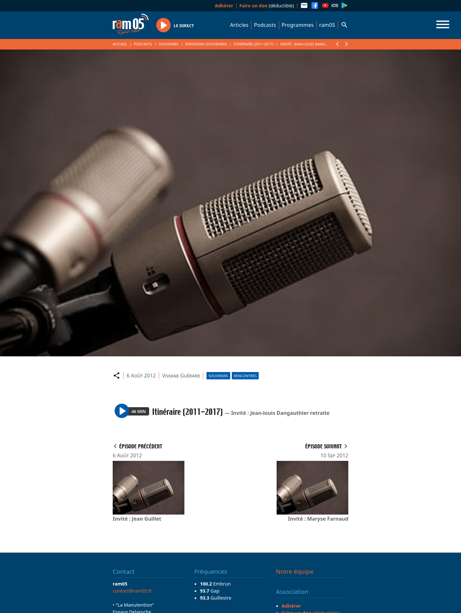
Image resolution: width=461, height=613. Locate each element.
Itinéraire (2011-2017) (253, 44)
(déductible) (266, 6)
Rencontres (245, 375)
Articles (239, 24)
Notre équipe (294, 571)
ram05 (327, 24)
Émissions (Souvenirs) (206, 44)
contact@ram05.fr (132, 590)
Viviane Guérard (181, 375)
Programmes (298, 24)
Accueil (120, 44)
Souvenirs (168, 44)
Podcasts (265, 24)
